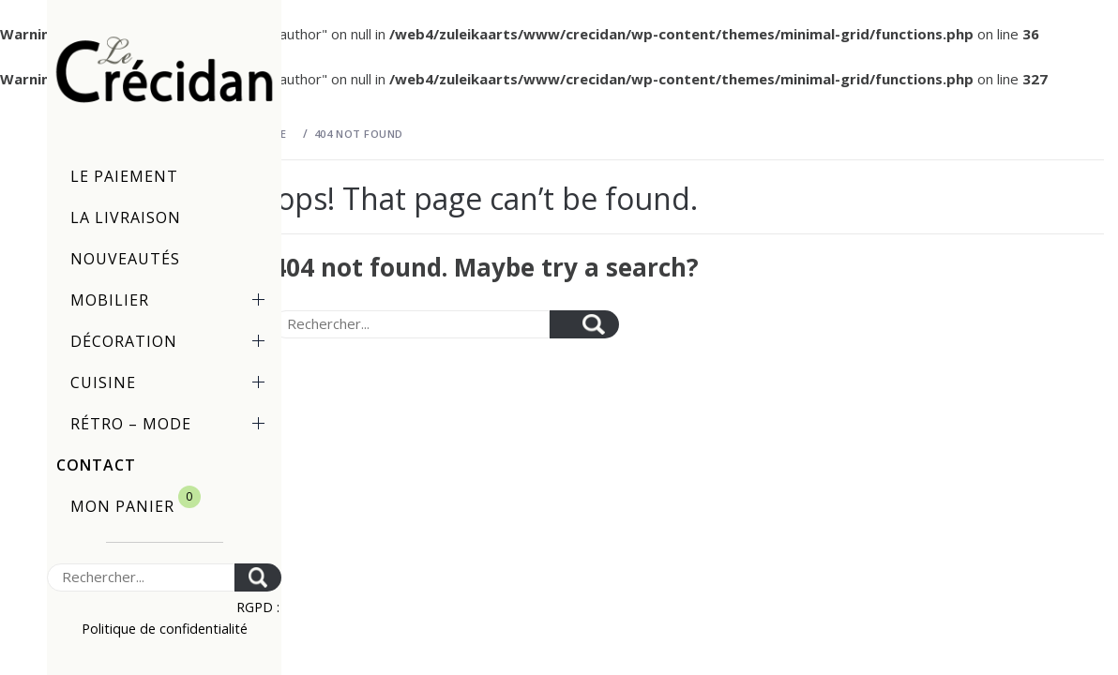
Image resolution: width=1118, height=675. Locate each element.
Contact (96, 465)
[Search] (140, 577)
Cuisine (171, 382)
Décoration (171, 341)
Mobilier (171, 300)
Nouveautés (125, 258)
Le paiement (124, 176)
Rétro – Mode (171, 423)
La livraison (125, 217)
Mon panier (135, 501)
